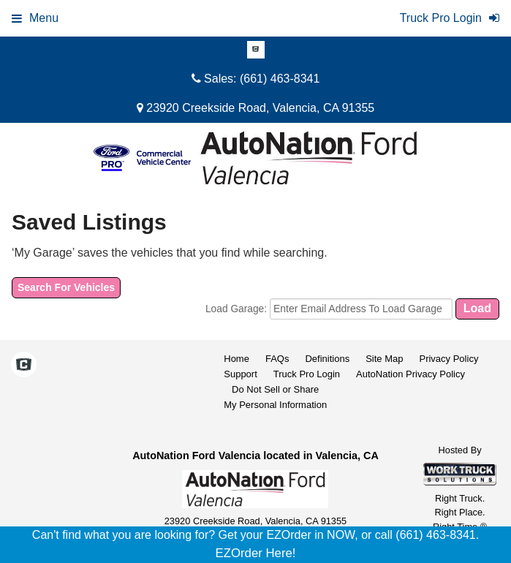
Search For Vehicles (66, 287)
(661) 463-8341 (279, 78)
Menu (35, 18)
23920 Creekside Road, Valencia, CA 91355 (255, 108)
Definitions (327, 358)
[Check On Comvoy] (256, 50)
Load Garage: (237, 308)
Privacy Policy (448, 358)
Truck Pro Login (306, 374)
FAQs (277, 358)
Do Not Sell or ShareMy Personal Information (275, 397)
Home (236, 358)
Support (240, 374)
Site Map (384, 358)
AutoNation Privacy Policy (410, 374)
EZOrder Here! (255, 553)
